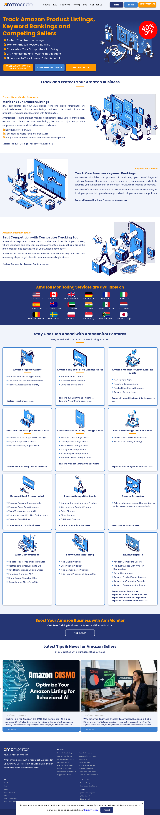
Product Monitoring (64, 753)
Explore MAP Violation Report (127, 597)
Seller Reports (84, 762)
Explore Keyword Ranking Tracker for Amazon (99, 200)
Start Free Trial (147, 5)
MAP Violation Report (87, 765)
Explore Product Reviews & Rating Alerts (133, 398)
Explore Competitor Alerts (73, 525)
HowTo (46, 4)
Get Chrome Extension (124, 525)
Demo (116, 5)
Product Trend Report (87, 768)
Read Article (11, 729)
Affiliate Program (87, 793)
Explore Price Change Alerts (73, 401)
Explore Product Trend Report (128, 594)
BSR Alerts (83, 759)
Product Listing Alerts (65, 765)
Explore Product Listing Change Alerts (79, 463)
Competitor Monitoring (66, 759)
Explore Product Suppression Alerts (25, 466)
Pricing (76, 4)
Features (65, 4)
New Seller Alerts (85, 753)
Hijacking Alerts (63, 762)
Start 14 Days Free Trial (18, 67)
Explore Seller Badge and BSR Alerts (131, 466)
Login (131, 5)
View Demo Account (11, 802)
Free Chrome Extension (49, 67)
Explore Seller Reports (123, 591)
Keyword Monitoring (64, 756)
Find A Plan (80, 633)
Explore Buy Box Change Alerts (75, 398)
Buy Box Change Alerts (87, 756)
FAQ (55, 4)
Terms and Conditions (88, 786)
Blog (85, 4)
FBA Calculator (81, 67)
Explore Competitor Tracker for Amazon (23, 264)
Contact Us (96, 4)
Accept (107, 810)
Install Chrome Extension (88, 775)
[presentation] (0, 689)
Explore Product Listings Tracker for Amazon (26, 143)
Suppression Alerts (64, 775)
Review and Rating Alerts (67, 772)
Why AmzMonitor (10, 798)
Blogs (6, 789)
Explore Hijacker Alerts (18, 401)
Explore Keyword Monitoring (22, 525)
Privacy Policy (91, 809)
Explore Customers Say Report (128, 600)
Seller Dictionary (10, 792)
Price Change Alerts (64, 768)
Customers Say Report (87, 772)
